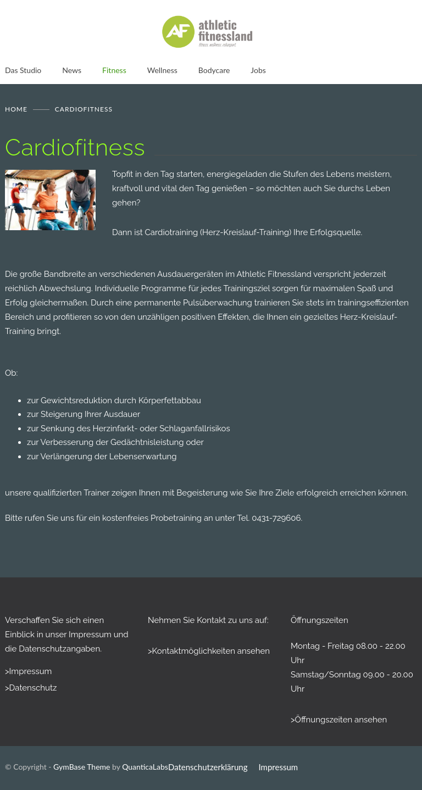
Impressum (278, 767)
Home (16, 109)
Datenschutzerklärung (208, 767)
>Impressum (28, 671)
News (71, 70)
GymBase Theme (81, 766)
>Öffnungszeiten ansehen (339, 720)
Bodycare (214, 70)
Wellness (162, 70)
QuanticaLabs (145, 766)
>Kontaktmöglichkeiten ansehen (209, 651)
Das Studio (23, 70)
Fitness (114, 70)
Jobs (258, 70)
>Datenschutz (31, 688)
